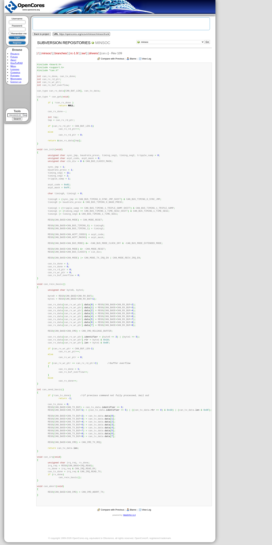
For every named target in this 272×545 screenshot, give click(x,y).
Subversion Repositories (63, 43)
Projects (14, 53)
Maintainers (16, 78)
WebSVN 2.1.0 (129, 515)
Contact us (15, 81)
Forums (14, 56)
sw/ (84, 53)
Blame (133, 58)
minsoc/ (46, 53)
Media (13, 66)
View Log (146, 58)
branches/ (60, 53)
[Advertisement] (17, 96)
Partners (14, 75)
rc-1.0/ (74, 53)
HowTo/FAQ (16, 63)
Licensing (14, 69)
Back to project (41, 34)
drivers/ (93, 53)
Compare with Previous (112, 58)
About (13, 60)
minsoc (102, 43)
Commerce (15, 72)
